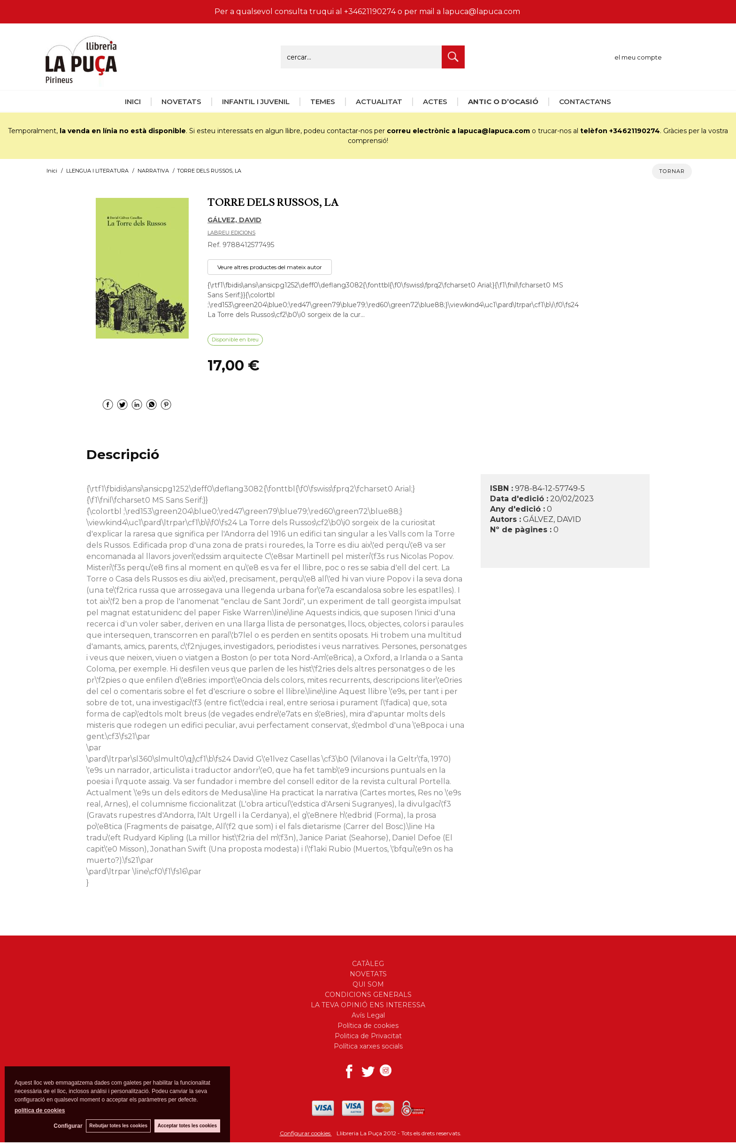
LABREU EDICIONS (231, 232)
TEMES (322, 101)
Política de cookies (368, 1025)
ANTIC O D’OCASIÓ (503, 101)
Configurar (66, 1126)
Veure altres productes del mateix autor (269, 267)
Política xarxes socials (368, 1046)
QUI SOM (368, 984)
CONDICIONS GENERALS (368, 994)
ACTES (435, 101)
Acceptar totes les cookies (187, 1125)
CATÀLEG (368, 963)
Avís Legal (368, 1015)
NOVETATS (181, 101)
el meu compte (638, 57)
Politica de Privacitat (368, 1036)
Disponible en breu (235, 339)
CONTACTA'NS (585, 101)
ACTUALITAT (379, 101)
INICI (133, 101)
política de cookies (40, 1110)
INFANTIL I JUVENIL (256, 101)
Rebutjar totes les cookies (117, 1125)
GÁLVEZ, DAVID (234, 220)
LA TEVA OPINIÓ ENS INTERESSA (368, 1005)
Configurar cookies (306, 1133)
